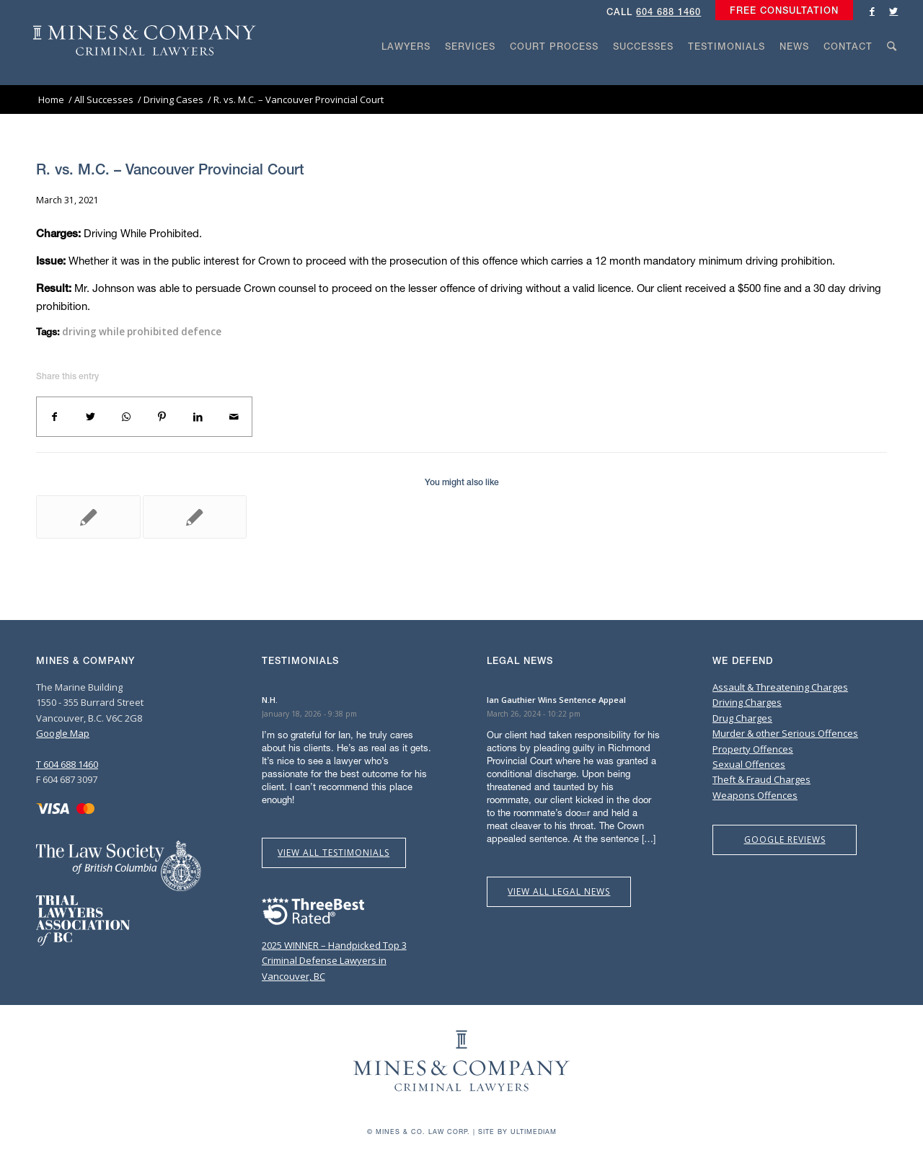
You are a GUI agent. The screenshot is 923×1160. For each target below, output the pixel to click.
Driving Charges (747, 702)
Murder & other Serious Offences (785, 733)
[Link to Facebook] (872, 11)
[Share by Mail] (234, 416)
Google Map (62, 733)
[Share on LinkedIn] (198, 416)
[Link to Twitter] (893, 11)
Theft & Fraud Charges (761, 779)
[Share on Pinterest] (162, 416)
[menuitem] (780, 10)
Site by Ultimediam (517, 1131)
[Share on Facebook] (55, 416)
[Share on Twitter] (91, 416)
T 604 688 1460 (67, 764)
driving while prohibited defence (141, 331)
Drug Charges (742, 718)
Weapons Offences (755, 795)
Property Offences (752, 749)
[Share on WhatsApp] (126, 416)
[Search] (892, 73)
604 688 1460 (668, 11)
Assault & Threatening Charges (780, 687)
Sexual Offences (748, 764)
